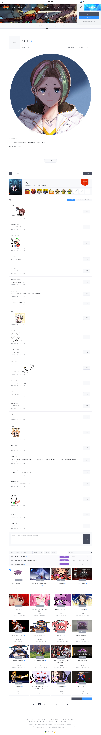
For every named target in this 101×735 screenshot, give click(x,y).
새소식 (13, 7)
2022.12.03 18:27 (14, 229)
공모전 (54, 552)
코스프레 (24, 552)
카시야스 (17, 291)
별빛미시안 (13, 470)
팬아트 (12, 552)
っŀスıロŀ (12, 380)
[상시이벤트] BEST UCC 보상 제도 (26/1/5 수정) (25, 560)
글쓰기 (87, 699)
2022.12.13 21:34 (14, 505)
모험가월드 (33, 7)
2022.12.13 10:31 (14, 439)
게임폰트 (65, 721)
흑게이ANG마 (13, 235)
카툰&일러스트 (39, 26)
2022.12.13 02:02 (14, 374)
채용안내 (33, 720)
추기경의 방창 (18, 686)
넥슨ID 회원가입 (85, 23)
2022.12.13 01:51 (14, 354)
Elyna (12, 311)
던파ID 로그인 (89, 17)
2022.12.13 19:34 (14, 475)
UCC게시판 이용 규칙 (19, 564)
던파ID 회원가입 (93, 23)
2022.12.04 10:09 (14, 284)
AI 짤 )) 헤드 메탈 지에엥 (18, 583)
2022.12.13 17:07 (14, 463)
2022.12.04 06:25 (14, 273)
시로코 (16, 445)
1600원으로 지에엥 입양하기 (82, 635)
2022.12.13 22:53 (14, 517)
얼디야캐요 (13, 403)
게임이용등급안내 (45, 720)
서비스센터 (56, 7)
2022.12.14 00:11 (14, 528)
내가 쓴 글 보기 (76, 699)
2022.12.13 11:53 (14, 450)
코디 (30, 552)
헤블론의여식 (13, 224)
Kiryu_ (12, 445)
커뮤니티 (41, 7)
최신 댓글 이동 (79, 199)
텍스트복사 (10, 173)
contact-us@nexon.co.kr (34, 726)
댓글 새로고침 (88, 199)
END (67, 704)
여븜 (11, 330)
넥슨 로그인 (95, 2)
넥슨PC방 (36, 721)
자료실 (63, 7)
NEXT (65, 704)
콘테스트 (47, 552)
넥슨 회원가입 (88, 2)
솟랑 (11, 268)
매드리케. (12, 291)
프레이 (18, 205)
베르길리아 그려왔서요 (17, 661)
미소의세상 (13, 257)
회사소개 (28, 720)
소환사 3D (17, 609)
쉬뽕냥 (12, 361)
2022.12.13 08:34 (14, 397)
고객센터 (70, 721)
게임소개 (20, 7)
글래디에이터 (13, 279)
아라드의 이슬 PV (81, 609)
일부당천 (12, 426)
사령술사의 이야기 (82, 661)
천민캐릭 (12, 512)
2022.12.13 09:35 (14, 408)
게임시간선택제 (70, 720)
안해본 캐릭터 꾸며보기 (18, 635)
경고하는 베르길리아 (39, 635)
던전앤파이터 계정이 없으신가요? (89, 21)
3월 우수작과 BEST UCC (20, 556)
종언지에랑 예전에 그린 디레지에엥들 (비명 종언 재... (40, 687)
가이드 (26, 7)
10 (61, 704)
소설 (41, 552)
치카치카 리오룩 (82, 583)
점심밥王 (12, 349)
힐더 (15, 330)
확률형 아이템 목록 (44, 721)
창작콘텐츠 (48, 7)
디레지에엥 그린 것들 (60, 609)
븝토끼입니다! (60, 635)
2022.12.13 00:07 (14, 343)
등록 (87, 539)
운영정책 (31, 721)
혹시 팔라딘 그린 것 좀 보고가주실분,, (39, 610)
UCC (47, 26)
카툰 (18, 552)
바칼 (17, 257)
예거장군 (12, 523)
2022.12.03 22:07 (14, 250)
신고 (14, 173)
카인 (18, 224)
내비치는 (12, 392)
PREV (36, 704)
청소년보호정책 (62, 720)
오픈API (60, 721)
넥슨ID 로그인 (89, 14)
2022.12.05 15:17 (14, 324)
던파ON (70, 7)
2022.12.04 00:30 (14, 262)
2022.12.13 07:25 (14, 385)
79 (51, 160)
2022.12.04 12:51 (14, 296)
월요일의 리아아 (60, 583)
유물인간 (12, 456)
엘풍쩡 (23, 47)
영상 (36, 552)
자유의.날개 (13, 205)
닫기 (80, 7)
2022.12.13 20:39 (14, 486)
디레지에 (19, 279)
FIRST (33, 704)
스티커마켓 (53, 26)
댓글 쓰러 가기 (70, 199)
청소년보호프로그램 (53, 721)
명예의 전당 (62, 26)
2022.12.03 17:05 (14, 218)
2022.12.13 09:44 (15, 305)
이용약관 (39, 720)
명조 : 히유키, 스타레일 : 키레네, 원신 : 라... (40, 584)
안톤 (18, 235)
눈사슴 (12, 492)
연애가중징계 (13, 481)
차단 (18, 173)
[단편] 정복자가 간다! (39, 661)
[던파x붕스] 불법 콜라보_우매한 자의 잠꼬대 (61, 661)
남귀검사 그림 (81, 686)
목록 (88, 173)
